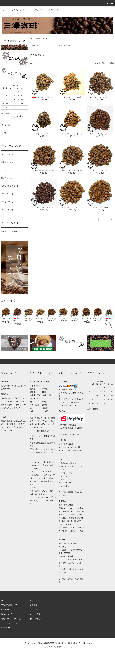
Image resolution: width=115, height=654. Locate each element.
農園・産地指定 (64, 46)
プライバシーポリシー (10, 623)
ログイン (33, 609)
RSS (3, 628)
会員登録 (33, 605)
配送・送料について (9, 609)
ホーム (5, 10)
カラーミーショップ (31, 643)
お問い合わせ (35, 619)
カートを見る (35, 614)
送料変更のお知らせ (9, 231)
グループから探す (35, 10)
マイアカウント (36, 600)
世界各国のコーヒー (41, 38)
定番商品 (35, 46)
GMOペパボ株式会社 (67, 643)
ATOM (8, 628)
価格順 (104, 63)
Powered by (57, 647)
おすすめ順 (95, 63)
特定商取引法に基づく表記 (11, 619)
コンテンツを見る (52, 10)
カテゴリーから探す (17, 10)
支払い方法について (9, 605)
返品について (6, 614)
